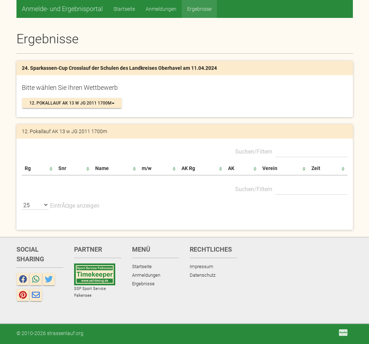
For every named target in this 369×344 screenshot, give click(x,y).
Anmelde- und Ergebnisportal (62, 9)
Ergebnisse (199, 9)
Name (102, 168)
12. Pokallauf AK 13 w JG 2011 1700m (72, 103)
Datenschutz (202, 275)
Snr (62, 168)
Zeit (315, 168)
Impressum (201, 266)
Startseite (124, 9)
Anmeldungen (161, 9)
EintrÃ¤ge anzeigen (60, 204)
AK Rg (188, 168)
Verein (269, 168)
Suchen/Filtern (291, 151)
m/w (146, 168)
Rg (28, 168)
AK (231, 168)
